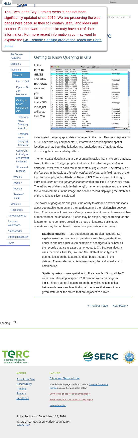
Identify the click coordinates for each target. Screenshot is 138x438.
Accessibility (24, 384)
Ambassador (15, 231)
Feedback (23, 398)
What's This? (23, 425)
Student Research (18, 237)
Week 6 (17, 177)
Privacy (21, 393)
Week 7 (17, 182)
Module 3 (16, 204)
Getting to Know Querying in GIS (22, 106)
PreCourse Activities (17, 56)
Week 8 (17, 188)
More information (58, 405)
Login (113, 2)
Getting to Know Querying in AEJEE (23, 123)
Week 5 (17, 75)
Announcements (17, 215)
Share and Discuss (22, 169)
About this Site (26, 379)
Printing (21, 388)
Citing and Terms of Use (65, 378)
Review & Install (18, 196)
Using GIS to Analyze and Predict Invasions (22, 156)
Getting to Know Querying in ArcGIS (23, 139)
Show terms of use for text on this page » (70, 394)
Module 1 (16, 63)
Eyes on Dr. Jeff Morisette (22, 91)
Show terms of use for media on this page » (71, 399)
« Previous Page (97, 305)
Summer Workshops (14, 223)
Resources (17, 209)
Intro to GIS (22, 81)
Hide (7, 4)
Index (11, 242)
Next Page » (120, 305)
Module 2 (16, 69)
